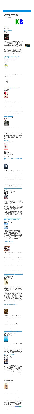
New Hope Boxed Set (8, 116)
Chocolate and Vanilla (8, 241)
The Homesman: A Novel (9, 354)
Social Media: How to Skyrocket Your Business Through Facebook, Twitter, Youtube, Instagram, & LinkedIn (12, 57)
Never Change (7, 378)
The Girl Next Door (8, 30)
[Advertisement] (17, 5)
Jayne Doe (6, 140)
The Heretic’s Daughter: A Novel (10, 304)
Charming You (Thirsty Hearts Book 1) (12, 87)
